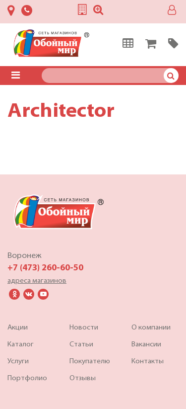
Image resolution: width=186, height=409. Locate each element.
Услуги (18, 361)
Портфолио (27, 378)
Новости (83, 327)
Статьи (81, 344)
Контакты (147, 361)
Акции (17, 327)
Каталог (20, 344)
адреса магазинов (36, 281)
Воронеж (24, 256)
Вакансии (146, 344)
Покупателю (89, 361)
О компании (151, 327)
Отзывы (82, 378)
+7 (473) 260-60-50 (45, 268)
